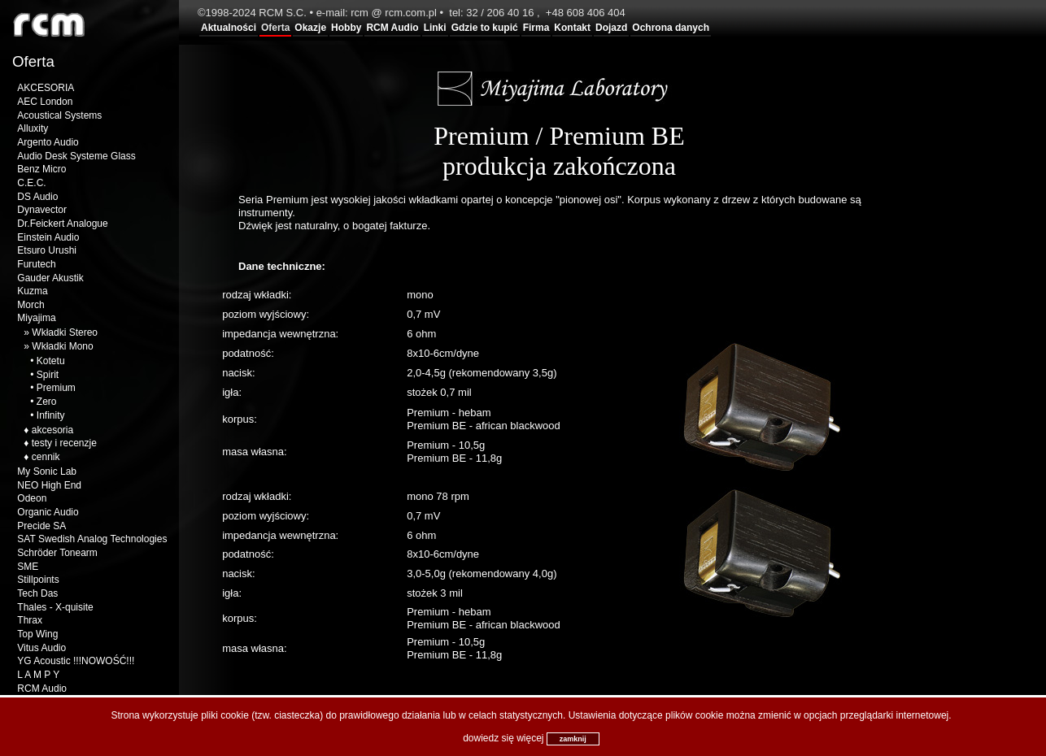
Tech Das (37, 593)
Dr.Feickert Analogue (62, 223)
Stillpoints (38, 579)
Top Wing (37, 634)
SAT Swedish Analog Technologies (92, 539)
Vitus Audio (41, 648)
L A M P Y (38, 674)
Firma (536, 27)
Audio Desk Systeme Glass (76, 156)
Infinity (51, 415)
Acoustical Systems (59, 115)
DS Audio (37, 196)
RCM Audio (392, 27)
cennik (46, 457)
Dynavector (42, 209)
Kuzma (32, 291)
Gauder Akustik (50, 278)
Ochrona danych (670, 27)
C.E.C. (31, 183)
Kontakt (572, 27)
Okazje (310, 27)
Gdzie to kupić (484, 27)
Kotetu (51, 361)
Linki (435, 27)
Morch (30, 305)
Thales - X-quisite (55, 607)
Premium (56, 387)
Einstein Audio (48, 237)
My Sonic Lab (46, 471)
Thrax (29, 620)
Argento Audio (47, 142)
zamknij (573, 739)
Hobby (346, 27)
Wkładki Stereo (65, 332)
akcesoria (52, 430)
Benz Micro (41, 169)
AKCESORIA (45, 87)
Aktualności (228, 27)
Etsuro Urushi (46, 250)
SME (27, 566)
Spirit (48, 374)
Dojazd (611, 27)
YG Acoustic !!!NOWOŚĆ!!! (75, 661)
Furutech (36, 264)
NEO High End (49, 485)
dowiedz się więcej (503, 738)
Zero (47, 401)
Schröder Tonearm (57, 552)
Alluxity (32, 128)
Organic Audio (47, 512)
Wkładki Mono (62, 346)
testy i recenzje (64, 443)
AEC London (44, 101)
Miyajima (36, 318)
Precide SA (41, 526)
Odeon (31, 498)
